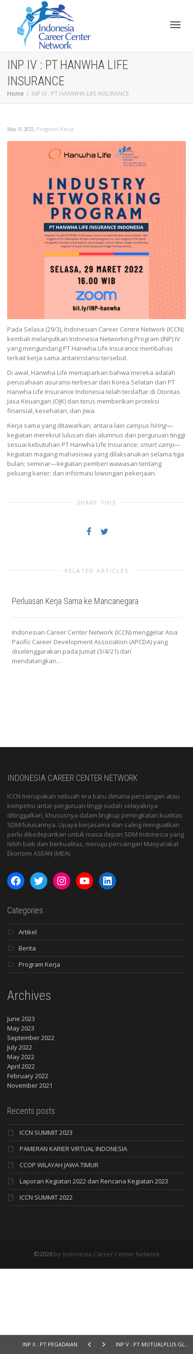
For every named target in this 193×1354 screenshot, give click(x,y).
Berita (27, 1033)
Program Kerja (55, 128)
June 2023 (21, 1104)
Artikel (28, 1017)
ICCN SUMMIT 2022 (46, 1282)
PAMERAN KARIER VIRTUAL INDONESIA (73, 1234)
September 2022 (30, 1123)
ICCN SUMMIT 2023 (46, 1217)
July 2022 (19, 1132)
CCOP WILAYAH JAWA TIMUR (59, 1250)
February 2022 (27, 1161)
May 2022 (20, 1142)
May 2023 (20, 1113)
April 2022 (21, 1151)
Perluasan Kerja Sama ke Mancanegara (75, 686)
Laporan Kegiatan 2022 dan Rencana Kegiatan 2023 (94, 1266)
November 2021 (30, 1170)
